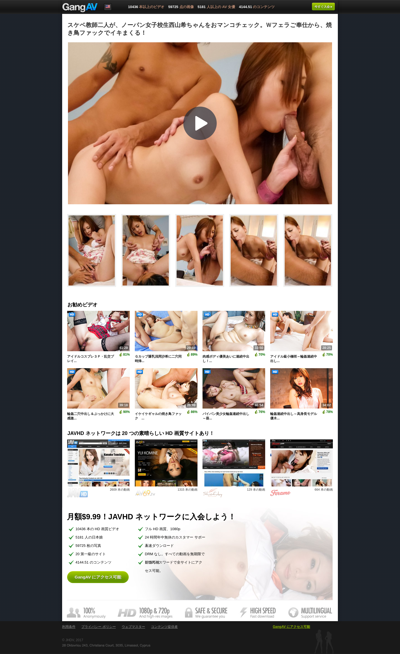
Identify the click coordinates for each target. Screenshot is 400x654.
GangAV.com (80, 8)
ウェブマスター (133, 627)
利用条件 (68, 627)
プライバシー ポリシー (98, 627)
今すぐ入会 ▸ (323, 6)
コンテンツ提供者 (164, 627)
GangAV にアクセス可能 (98, 577)
